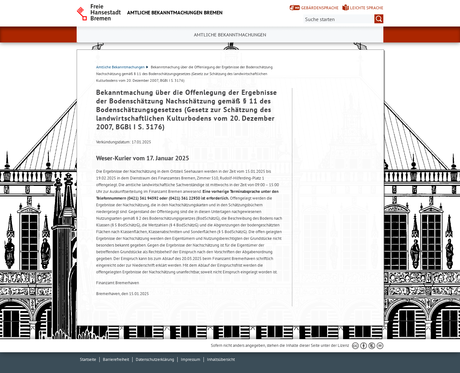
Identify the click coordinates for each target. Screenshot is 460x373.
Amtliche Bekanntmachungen (122, 67)
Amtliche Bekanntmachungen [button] (230, 35)
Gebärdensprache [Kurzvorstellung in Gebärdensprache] (320, 8)
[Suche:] (343, 18)
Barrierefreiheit (116, 359)
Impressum (190, 359)
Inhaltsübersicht (221, 359)
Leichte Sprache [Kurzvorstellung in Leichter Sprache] (366, 8)
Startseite (88, 359)
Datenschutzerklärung (155, 359)
